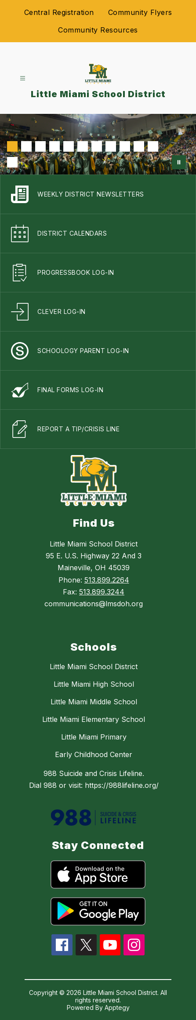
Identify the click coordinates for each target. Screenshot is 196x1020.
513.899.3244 (101, 591)
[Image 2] (26, 146)
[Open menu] (23, 78)
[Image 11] (153, 146)
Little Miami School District (94, 666)
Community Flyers (140, 12)
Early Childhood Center (93, 754)
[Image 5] (68, 146)
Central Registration (59, 12)
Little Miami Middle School (94, 701)
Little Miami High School (94, 684)
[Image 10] (139, 146)
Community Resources (98, 30)
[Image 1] (12, 146)
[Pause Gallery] (179, 162)
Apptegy (117, 1007)
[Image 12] (12, 162)
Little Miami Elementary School (93, 719)
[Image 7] (96, 146)
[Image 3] (40, 146)
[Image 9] (125, 146)
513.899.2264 (106, 580)
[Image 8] (110, 146)
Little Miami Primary (94, 736)
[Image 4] (54, 146)
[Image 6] (82, 146)
